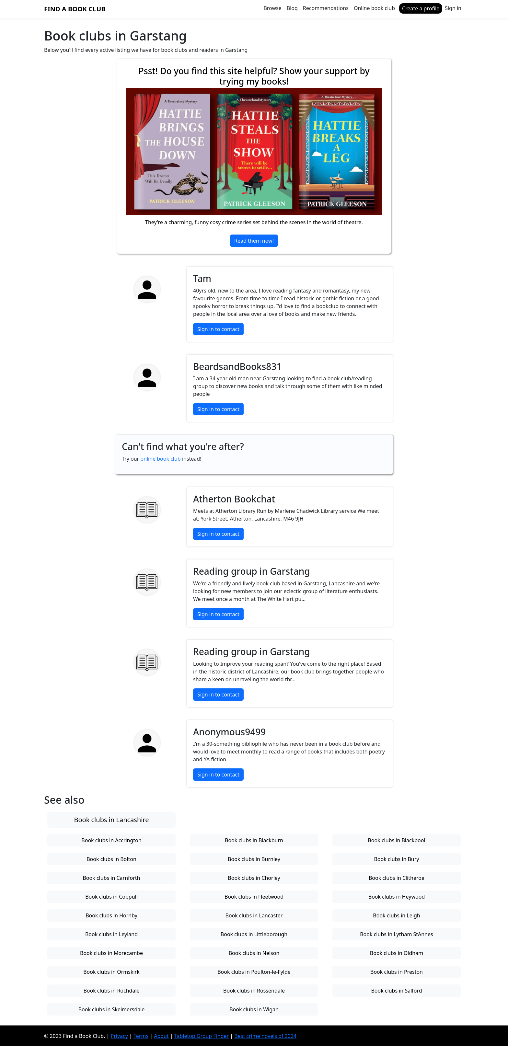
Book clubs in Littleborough (254, 934)
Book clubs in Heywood (396, 896)
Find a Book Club (75, 9)
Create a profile (420, 8)
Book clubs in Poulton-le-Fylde (254, 971)
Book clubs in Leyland (111, 934)
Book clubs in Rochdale (111, 990)
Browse (272, 8)
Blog (292, 8)
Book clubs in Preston (396, 971)
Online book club (374, 8)
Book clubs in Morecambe (111, 953)
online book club (160, 458)
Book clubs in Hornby (111, 915)
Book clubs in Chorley (254, 877)
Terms (140, 1035)
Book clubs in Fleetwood (254, 896)
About (161, 1035)
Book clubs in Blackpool (396, 840)
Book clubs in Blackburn (254, 840)
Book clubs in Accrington (111, 840)
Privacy (119, 1035)
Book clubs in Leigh (396, 915)
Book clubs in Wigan (254, 1009)
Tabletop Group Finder (201, 1035)
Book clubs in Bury (396, 859)
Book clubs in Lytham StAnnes (396, 934)
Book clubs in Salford (396, 990)
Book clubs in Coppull (111, 896)
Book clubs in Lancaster (254, 915)
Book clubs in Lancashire (111, 819)
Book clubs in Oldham (396, 953)
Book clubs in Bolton (111, 859)
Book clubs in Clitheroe (396, 877)
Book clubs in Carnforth (111, 877)
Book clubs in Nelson (254, 953)
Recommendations (326, 8)
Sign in (453, 8)
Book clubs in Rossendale (254, 990)
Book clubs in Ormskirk (111, 971)
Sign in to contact (218, 329)
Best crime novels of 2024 (265, 1035)
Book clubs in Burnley (254, 859)
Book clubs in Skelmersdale (111, 1009)
